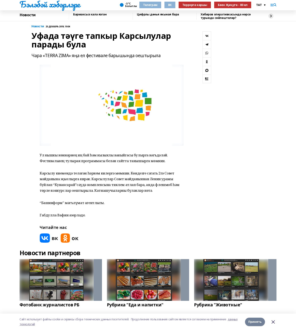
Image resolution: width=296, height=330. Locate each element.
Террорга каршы (194, 5)
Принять (255, 322)
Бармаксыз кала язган (90, 14)
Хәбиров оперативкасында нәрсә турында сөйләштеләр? (226, 16)
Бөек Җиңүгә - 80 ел (232, 5)
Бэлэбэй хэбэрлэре (50, 4)
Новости (28, 15)
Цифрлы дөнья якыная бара (158, 14)
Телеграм (150, 5)
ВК (170, 5)
